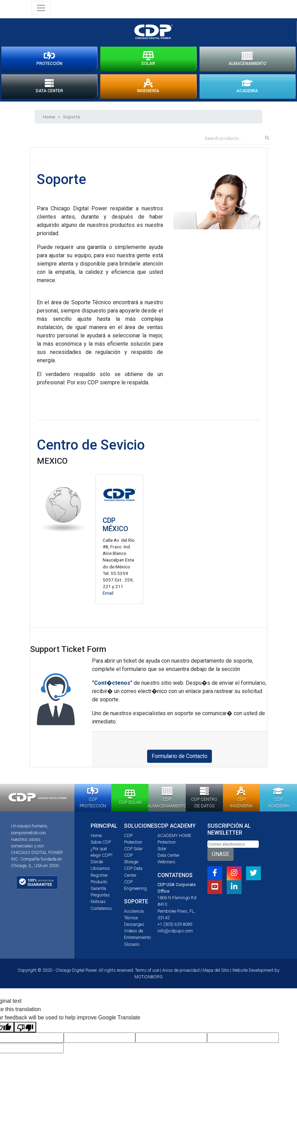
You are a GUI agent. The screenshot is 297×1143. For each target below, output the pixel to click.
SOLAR (148, 60)
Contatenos (101, 910)
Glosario (131, 946)
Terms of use (147, 972)
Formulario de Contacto (179, 759)
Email (108, 595)
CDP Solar (133, 851)
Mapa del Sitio (216, 972)
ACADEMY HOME (174, 838)
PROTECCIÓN (49, 60)
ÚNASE (220, 857)
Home (49, 119)
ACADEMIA (247, 88)
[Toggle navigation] (41, 8)
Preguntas (100, 897)
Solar (161, 851)
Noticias (98, 904)
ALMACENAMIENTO (247, 60)
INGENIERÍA (148, 88)
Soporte (71, 119)
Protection (166, 844)
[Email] (233, 846)
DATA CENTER (49, 88)
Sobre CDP (101, 844)
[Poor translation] (25, 1030)
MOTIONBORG (148, 979)
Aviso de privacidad (180, 972)
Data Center (168, 858)
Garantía (98, 891)
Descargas (134, 927)
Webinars (166, 864)
